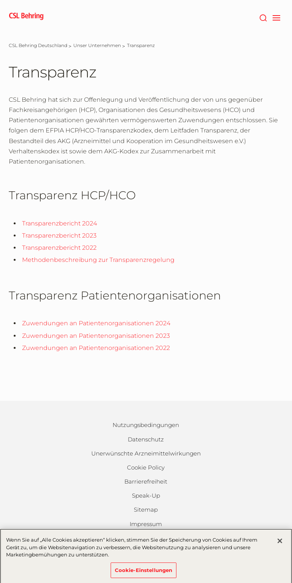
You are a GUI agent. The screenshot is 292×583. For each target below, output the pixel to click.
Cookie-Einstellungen (144, 573)
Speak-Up (146, 495)
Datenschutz (146, 439)
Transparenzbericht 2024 (59, 223)
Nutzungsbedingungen (146, 425)
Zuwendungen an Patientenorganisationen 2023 (96, 335)
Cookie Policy (146, 467)
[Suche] (263, 17)
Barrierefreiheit (145, 481)
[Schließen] (279, 543)
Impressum (146, 524)
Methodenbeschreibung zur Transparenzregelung (98, 259)
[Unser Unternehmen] (97, 45)
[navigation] (276, 17)
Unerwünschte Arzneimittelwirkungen (146, 453)
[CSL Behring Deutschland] (38, 45)
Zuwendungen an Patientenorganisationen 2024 (96, 323)
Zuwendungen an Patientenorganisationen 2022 (96, 347)
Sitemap (146, 509)
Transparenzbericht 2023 (59, 235)
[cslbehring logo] (26, 17)
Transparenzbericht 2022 (59, 247)
